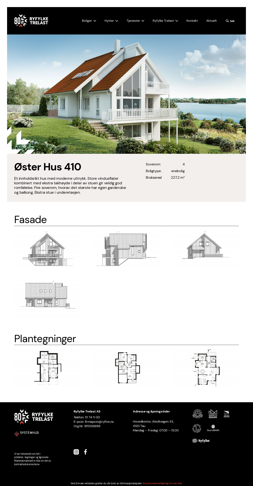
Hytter (109, 21)
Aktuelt (211, 21)
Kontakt (192, 21)
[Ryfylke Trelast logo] (31, 20)
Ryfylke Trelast (163, 21)
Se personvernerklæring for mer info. (162, 483)
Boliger (87, 21)
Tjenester (133, 21)
